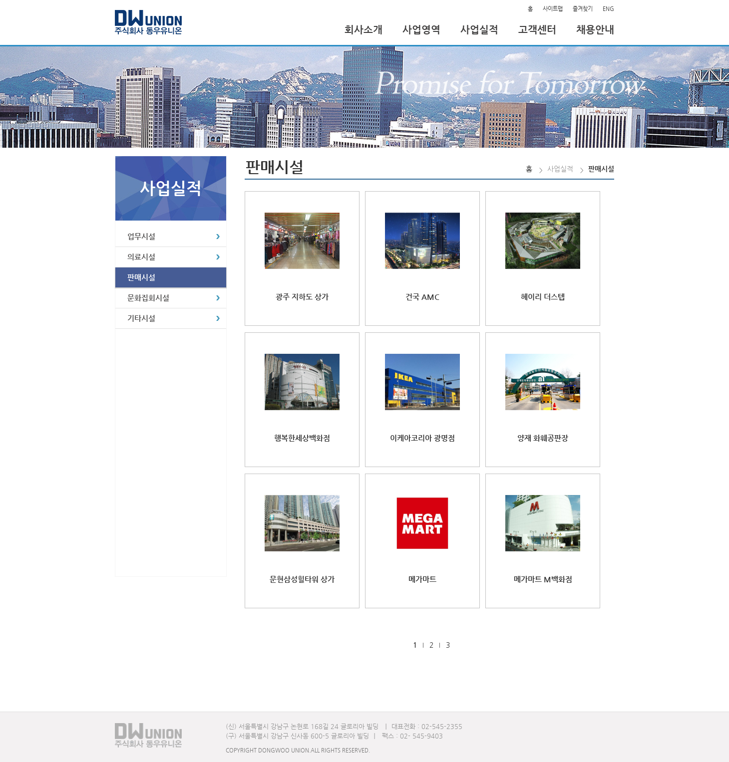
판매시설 (141, 277)
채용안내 (595, 29)
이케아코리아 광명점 (422, 438)
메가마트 (422, 579)
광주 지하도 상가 (302, 296)
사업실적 (479, 29)
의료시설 (141, 257)
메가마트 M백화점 (543, 579)
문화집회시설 (148, 297)
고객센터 (537, 29)
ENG (608, 8)
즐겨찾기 (583, 8)
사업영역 (421, 29)
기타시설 (141, 318)
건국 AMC (422, 296)
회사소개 (363, 29)
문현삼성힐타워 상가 (302, 579)
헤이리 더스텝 (543, 296)
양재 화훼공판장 (542, 438)
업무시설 (141, 236)
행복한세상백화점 (302, 438)
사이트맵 (553, 8)
